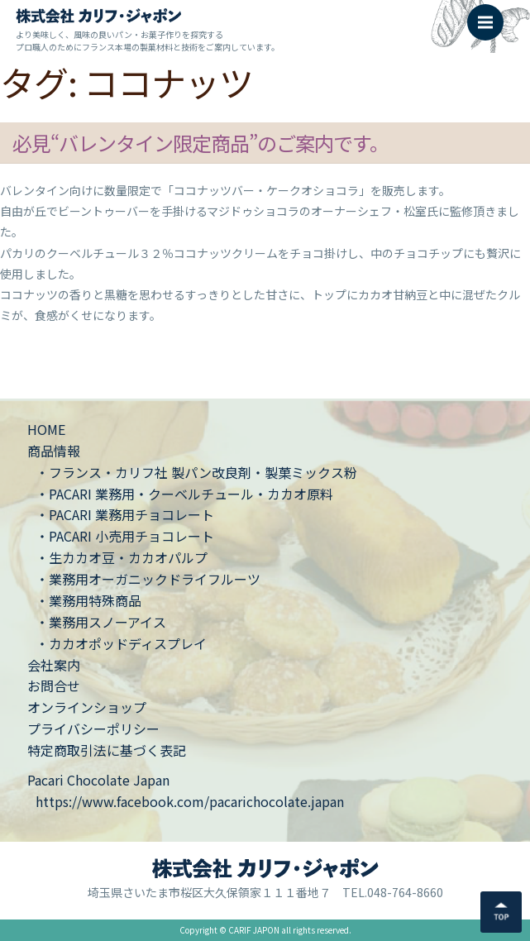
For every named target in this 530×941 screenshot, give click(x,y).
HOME (46, 429)
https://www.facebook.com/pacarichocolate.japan (190, 801)
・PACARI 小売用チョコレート (125, 536)
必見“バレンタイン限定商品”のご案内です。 (200, 142)
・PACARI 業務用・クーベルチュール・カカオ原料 (184, 494)
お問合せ (53, 685)
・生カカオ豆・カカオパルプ (122, 557)
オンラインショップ (86, 707)
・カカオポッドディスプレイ (121, 643)
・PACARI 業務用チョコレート (125, 514)
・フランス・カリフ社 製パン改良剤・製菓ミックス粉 (196, 472)
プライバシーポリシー (93, 728)
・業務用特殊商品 (88, 600)
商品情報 (53, 451)
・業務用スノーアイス (101, 622)
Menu (491, 14)
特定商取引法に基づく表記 (106, 750)
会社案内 (53, 665)
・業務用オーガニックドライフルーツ (148, 579)
